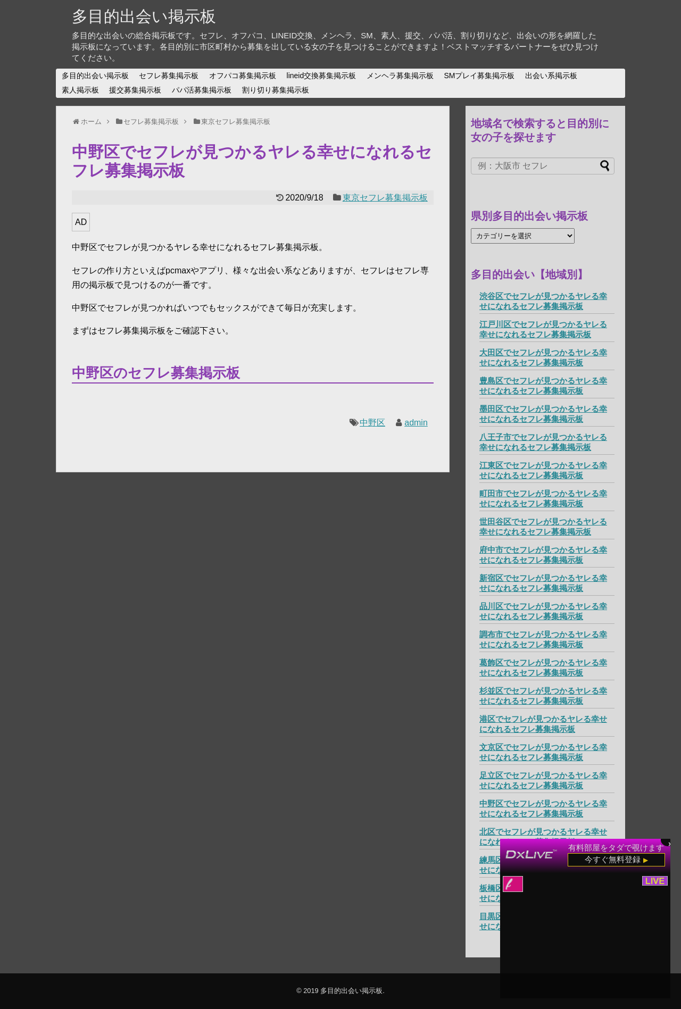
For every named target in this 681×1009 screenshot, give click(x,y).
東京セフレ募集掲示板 (385, 197)
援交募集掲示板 (135, 90)
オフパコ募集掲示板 (242, 75)
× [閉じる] (670, 843)
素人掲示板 (80, 90)
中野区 (372, 422)
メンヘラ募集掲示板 (400, 75)
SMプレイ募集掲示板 (479, 75)
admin (416, 422)
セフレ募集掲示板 (168, 75)
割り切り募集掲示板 (275, 90)
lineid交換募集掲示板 (321, 75)
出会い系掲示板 (551, 75)
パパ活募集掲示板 (201, 90)
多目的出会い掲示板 (144, 16)
